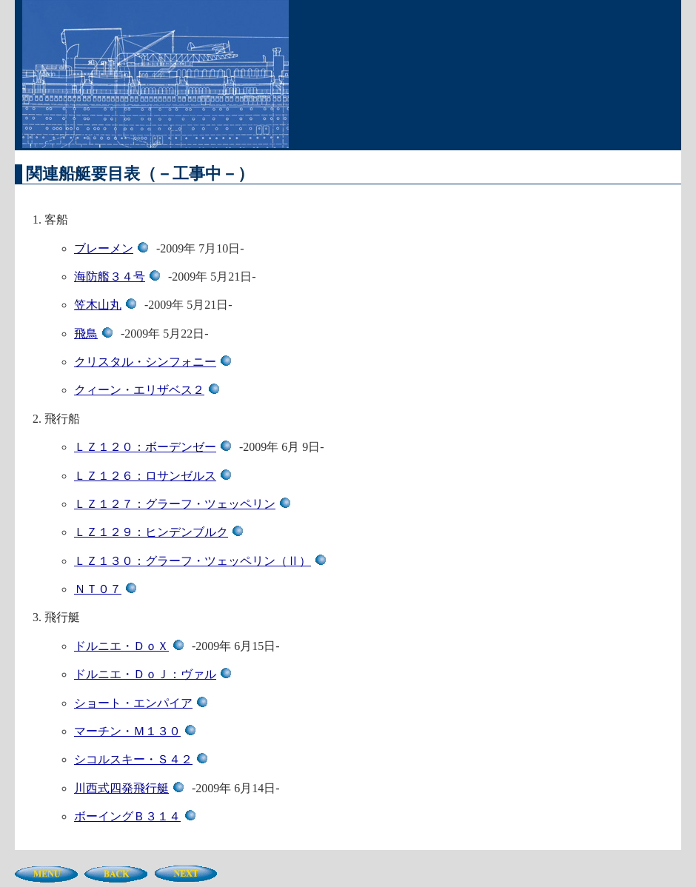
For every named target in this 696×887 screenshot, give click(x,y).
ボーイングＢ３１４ (137, 816)
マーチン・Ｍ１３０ (137, 731)
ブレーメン (113, 248)
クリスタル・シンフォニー (155, 361)
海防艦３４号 (119, 276)
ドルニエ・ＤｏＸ (131, 646)
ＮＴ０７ (107, 589)
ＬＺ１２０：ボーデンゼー (155, 447)
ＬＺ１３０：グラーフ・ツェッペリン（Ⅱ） (202, 561)
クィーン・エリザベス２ (149, 390)
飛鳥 (96, 333)
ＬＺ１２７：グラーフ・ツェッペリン (184, 504)
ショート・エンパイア (143, 703)
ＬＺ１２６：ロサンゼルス (155, 475)
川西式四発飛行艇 (131, 788)
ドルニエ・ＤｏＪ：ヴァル (155, 674)
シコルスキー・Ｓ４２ (143, 759)
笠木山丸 (107, 304)
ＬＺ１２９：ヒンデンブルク (161, 532)
